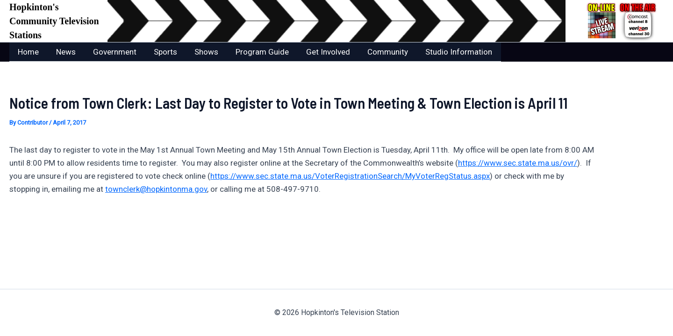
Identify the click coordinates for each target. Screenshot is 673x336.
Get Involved (319, 51)
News (64, 51)
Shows (200, 51)
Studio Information (447, 51)
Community (377, 51)
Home (27, 51)
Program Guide (254, 51)
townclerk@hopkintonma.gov (156, 188)
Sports (160, 51)
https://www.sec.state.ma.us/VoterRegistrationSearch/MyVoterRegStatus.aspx (350, 175)
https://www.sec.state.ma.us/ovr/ (517, 162)
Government (111, 51)
